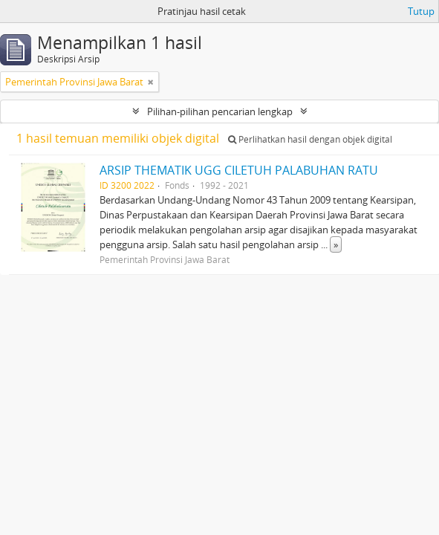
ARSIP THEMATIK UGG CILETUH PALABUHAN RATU (239, 170)
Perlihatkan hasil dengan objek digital (310, 139)
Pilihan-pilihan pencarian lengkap (220, 111)
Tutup (421, 11)
